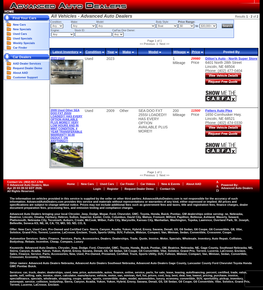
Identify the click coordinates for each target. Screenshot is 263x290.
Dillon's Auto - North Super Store (231, 58)
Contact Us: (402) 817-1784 (25, 181)
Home (71, 183)
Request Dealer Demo (27, 68)
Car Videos (147, 183)
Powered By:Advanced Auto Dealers (237, 186)
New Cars (19, 24)
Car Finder (20, 47)
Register (112, 188)
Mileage (180, 52)
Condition (93, 52)
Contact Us (167, 188)
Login (97, 188)
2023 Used (57, 58)
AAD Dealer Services (27, 63)
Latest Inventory (65, 52)
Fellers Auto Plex (218, 110)
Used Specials (22, 38)
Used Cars (20, 33)
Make (127, 52)
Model (153, 52)
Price (196, 52)
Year (110, 52)
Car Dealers (22, 57)
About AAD (20, 72)
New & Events (170, 183)
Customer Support (25, 77)
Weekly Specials (24, 43)
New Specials (22, 29)
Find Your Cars (24, 18)
